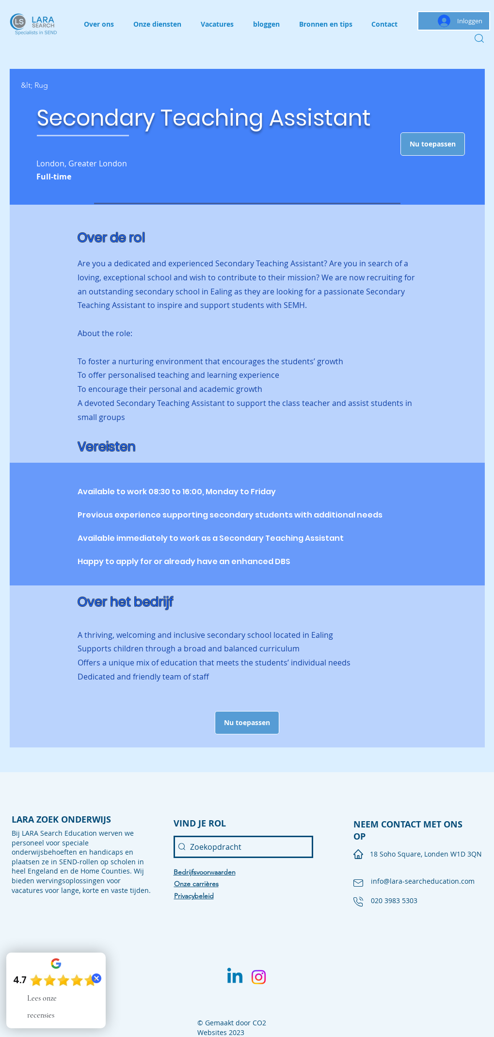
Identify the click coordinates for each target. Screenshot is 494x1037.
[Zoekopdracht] (243, 847)
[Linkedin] (234, 977)
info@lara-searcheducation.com (423, 881)
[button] (432, 144)
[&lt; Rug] (55, 85)
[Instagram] (258, 977)
